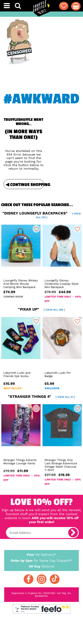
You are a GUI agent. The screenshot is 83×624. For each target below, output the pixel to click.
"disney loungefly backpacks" (41, 215)
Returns (41, 566)
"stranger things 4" (41, 396)
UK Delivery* (41, 554)
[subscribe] (73, 532)
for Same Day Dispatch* (41, 560)
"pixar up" (41, 309)
